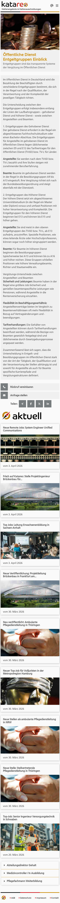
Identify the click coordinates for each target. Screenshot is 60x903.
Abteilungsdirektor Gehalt (20, 865)
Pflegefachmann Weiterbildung (23, 881)
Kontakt (54, 898)
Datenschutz (25, 898)
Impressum (40, 898)
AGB (12, 898)
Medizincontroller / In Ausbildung (24, 873)
